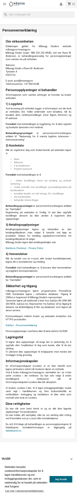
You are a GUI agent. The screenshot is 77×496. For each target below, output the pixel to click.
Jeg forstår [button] (61, 479)
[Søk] (38, 14)
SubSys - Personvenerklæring (21, 325)
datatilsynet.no (13, 430)
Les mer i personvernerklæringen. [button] (24, 491)
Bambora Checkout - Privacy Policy (24, 248)
